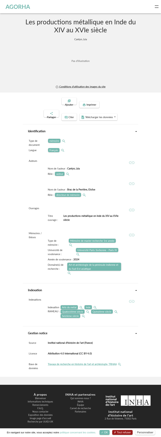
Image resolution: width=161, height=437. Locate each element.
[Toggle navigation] (157, 6)
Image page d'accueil (40, 414)
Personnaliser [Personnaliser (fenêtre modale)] (145, 432)
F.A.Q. (40, 404)
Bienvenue (40, 394)
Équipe (80, 400)
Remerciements (40, 400)
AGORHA (17, 6)
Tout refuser (122, 432)
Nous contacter (40, 407)
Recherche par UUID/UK (40, 417)
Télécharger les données (102, 110)
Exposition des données (40, 410)
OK (104, 432)
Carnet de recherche (80, 404)
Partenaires (80, 407)
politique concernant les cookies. (78, 432)
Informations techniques (40, 397)
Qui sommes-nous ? (80, 394)
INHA (80, 397)
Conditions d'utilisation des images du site (80, 86)
